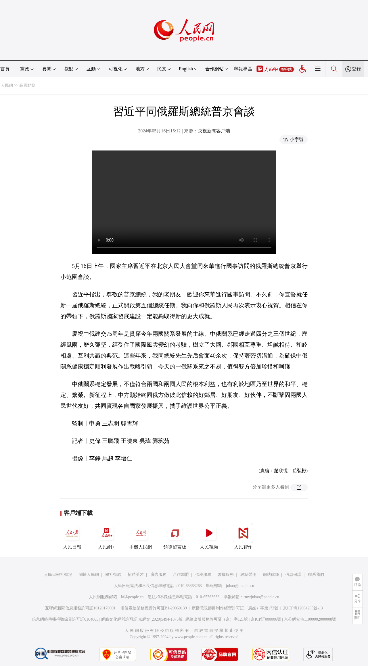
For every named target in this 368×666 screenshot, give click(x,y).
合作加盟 (181, 574)
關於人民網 (89, 574)
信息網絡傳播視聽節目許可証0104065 (65, 619)
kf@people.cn (132, 597)
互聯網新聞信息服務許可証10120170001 (80, 608)
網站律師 (271, 574)
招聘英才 (136, 574)
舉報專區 (243, 68)
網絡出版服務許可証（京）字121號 (216, 619)
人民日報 (72, 536)
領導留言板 (174, 536)
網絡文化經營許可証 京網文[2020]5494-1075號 (142, 619)
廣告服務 (158, 574)
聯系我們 (316, 574)
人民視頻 (209, 536)
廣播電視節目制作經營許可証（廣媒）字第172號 (235, 608)
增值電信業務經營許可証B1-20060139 (153, 608)
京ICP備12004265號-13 (303, 608)
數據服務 (226, 574)
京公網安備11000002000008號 (310, 619)
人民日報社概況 (58, 574)
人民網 (7, 85)
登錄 (356, 68)
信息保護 (293, 574)
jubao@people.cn (240, 586)
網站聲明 (248, 574)
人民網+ (106, 536)
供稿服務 (203, 574)
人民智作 (243, 536)
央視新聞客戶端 (214, 130)
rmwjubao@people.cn (261, 597)
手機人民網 (140, 536)
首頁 (4, 68)
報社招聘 (113, 574)
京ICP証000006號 (266, 619)
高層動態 (27, 85)
